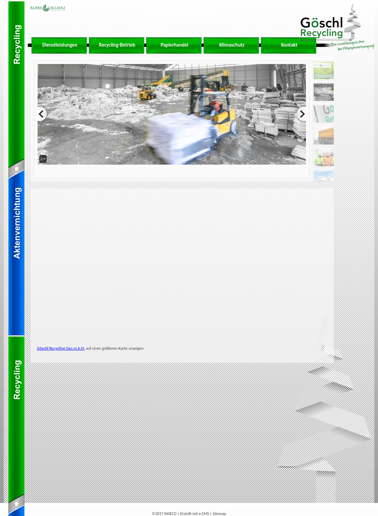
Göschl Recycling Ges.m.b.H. (61, 348)
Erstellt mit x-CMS (194, 513)
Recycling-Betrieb (117, 45)
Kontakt (289, 45)
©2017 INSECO (164, 513)
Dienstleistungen (59, 45)
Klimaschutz (232, 45)
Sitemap (219, 513)
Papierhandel (174, 45)
